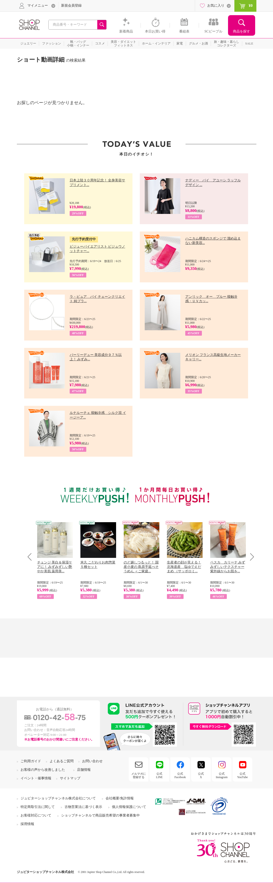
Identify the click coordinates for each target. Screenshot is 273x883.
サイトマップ (70, 778)
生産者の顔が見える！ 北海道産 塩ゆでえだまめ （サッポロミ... (184, 567)
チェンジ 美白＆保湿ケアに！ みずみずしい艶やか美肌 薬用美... (54, 567)
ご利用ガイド (31, 761)
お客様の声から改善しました (43, 770)
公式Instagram (222, 775)
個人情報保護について (129, 807)
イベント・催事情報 (36, 778)
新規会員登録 (71, 5)
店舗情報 (84, 770)
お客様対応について (36, 815)
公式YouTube (242, 775)
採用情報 (27, 824)
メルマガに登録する (138, 775)
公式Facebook (180, 775)
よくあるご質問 (62, 761)
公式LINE (159, 775)
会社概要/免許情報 (120, 798)
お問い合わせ (92, 761)
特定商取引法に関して (38, 807)
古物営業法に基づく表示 (83, 807)
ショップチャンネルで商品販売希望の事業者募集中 (100, 815)
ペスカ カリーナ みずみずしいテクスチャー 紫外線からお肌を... (227, 567)
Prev (31, 557)
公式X (201, 775)
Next (250, 557)
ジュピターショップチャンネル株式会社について (58, 798)
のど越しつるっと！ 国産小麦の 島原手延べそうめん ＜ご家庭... (141, 567)
